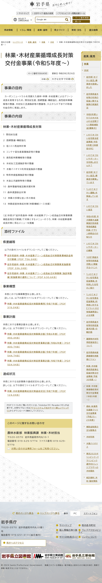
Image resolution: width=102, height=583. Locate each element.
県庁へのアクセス (15, 543)
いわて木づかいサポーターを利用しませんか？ (92, 160)
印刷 (44, 79)
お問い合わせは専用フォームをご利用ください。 (35, 449)
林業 (43, 42)
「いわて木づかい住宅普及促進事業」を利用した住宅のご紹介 (92, 281)
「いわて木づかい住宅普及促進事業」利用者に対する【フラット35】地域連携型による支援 (92, 305)
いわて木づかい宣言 (92, 208)
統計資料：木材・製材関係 (91, 479)
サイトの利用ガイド (68, 537)
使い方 (78, 21)
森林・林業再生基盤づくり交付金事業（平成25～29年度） (92, 413)
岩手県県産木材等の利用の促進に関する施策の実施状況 (92, 101)
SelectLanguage (23, 20)
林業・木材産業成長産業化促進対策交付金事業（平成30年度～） (92, 373)
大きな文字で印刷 (61, 79)
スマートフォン (90, 513)
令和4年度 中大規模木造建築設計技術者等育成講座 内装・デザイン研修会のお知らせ (92, 226)
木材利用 (90, 437)
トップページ (18, 42)
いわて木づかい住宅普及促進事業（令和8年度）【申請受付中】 (92, 142)
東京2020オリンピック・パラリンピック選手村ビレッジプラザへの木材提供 (92, 462)
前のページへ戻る (25, 513)
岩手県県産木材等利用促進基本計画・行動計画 (92, 327)
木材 (52, 42)
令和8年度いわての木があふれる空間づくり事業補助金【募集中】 (92, 121)
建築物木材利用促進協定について (92, 342)
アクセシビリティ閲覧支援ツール (71, 13)
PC (75, 513)
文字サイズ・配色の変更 (43, 13)
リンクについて (89, 537)
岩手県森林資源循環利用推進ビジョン (92, 355)
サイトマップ (24, 13)
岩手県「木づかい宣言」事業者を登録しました (92, 82)
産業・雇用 (32, 42)
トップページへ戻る (50, 513)
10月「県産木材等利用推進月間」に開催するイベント (92, 262)
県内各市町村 (88, 525)
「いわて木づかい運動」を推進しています (92, 194)
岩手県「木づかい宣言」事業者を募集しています (92, 177)
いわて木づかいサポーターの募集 (92, 247)
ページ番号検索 (82, 18)
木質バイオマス (92, 445)
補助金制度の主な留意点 (92, 428)
